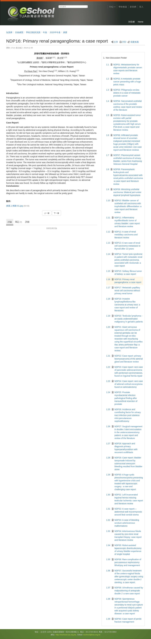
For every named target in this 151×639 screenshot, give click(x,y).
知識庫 (9, 32)
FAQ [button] (112, 7)
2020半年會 (55, 32)
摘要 (65, 32)
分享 (116, 42)
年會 (45, 32)
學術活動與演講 (33, 32)
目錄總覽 (19, 32)
